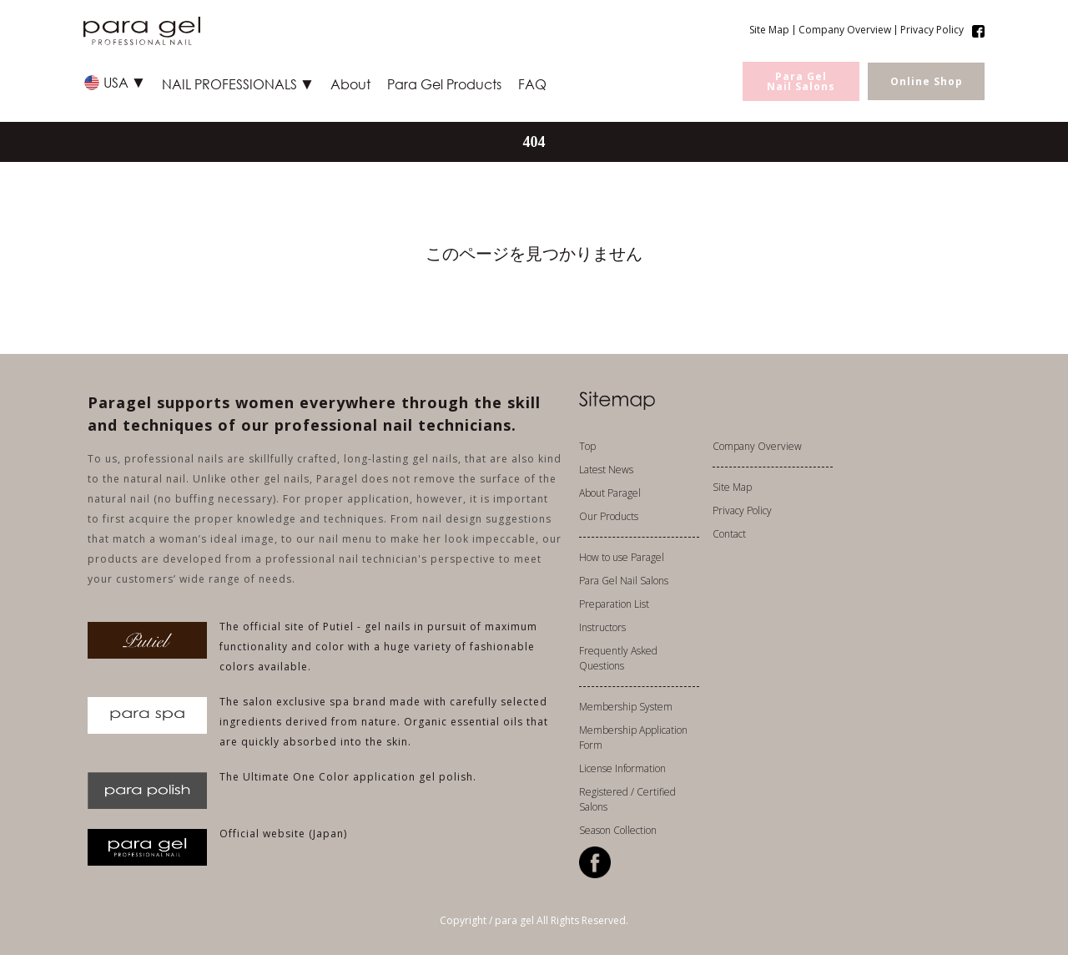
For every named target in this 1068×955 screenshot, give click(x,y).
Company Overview (844, 30)
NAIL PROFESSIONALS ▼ (238, 84)
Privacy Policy (932, 30)
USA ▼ (124, 82)
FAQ (532, 84)
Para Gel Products (444, 84)
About (350, 84)
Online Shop (926, 81)
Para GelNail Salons (801, 81)
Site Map (769, 30)
